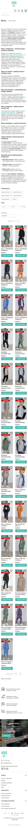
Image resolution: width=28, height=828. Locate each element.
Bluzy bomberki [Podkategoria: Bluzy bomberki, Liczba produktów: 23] (6, 199)
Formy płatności (5, 804)
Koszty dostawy (5, 806)
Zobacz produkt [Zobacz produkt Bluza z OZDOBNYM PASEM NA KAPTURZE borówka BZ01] (7, 290)
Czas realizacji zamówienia (8, 808)
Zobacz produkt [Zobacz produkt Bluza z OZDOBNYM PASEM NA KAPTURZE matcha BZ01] (7, 255)
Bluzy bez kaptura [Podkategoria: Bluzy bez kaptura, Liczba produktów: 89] (7, 195)
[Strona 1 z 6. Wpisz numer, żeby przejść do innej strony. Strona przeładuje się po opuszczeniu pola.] (12, 221)
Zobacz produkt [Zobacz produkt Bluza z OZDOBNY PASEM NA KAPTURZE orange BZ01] (21, 290)
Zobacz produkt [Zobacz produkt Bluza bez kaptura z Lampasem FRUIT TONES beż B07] (21, 599)
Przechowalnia (5, 798)
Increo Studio (16, 824)
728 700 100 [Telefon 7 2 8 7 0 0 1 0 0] (6, 760)
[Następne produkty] (16, 674)
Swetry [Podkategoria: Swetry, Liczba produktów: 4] (15, 199)
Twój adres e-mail (6, 731)
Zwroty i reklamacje (6, 778)
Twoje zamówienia (6, 793)
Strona (9, 221)
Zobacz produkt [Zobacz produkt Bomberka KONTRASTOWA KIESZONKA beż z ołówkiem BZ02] (7, 496)
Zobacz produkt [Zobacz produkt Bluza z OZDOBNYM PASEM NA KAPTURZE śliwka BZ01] (21, 324)
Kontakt (3, 780)
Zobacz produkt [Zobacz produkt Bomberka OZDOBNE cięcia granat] (7, 358)
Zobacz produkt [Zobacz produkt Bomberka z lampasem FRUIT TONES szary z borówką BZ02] (21, 393)
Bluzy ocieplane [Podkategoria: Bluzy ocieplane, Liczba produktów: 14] (18, 195)
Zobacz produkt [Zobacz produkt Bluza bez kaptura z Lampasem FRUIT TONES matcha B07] (7, 634)
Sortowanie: (4, 212)
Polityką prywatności (15, 741)
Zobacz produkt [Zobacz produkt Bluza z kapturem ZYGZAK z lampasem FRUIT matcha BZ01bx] (21, 565)
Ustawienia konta (5, 795)
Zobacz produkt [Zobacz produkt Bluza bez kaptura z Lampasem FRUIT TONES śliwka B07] (21, 634)
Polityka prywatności (6, 783)
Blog (2, 787)
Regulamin (11, 738)
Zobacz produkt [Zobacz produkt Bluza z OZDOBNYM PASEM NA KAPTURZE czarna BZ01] (21, 255)
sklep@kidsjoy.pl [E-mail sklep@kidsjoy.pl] (7, 763)
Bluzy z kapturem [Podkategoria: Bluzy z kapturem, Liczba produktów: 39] (6, 192)
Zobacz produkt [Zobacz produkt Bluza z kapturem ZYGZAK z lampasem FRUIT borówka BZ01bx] (7, 530)
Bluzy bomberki (13, 127)
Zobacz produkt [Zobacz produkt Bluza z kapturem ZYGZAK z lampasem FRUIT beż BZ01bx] (7, 565)
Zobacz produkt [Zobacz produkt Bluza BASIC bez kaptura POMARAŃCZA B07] (21, 530)
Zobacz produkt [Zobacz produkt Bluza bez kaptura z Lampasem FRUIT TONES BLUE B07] (7, 668)
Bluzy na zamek (13, 77)
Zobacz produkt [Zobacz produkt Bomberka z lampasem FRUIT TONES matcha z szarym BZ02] (21, 358)
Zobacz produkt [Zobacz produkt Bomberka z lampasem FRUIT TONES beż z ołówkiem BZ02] (7, 427)
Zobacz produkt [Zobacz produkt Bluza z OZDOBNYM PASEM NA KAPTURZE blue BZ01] (7, 324)
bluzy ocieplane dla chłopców (13, 111)
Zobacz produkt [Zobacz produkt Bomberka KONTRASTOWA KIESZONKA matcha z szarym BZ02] (7, 462)
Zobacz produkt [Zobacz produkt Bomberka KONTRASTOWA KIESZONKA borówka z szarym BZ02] (21, 462)
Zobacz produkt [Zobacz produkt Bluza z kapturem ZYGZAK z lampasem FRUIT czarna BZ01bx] (7, 599)
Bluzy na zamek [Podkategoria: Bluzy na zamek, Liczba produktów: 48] (18, 192)
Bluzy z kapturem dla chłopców (14, 55)
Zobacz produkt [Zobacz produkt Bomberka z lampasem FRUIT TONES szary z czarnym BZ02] (7, 393)
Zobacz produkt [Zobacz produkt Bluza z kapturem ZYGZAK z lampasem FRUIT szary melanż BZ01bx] (21, 496)
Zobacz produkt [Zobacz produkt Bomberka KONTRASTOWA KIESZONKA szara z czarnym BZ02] (21, 427)
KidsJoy (5, 15)
